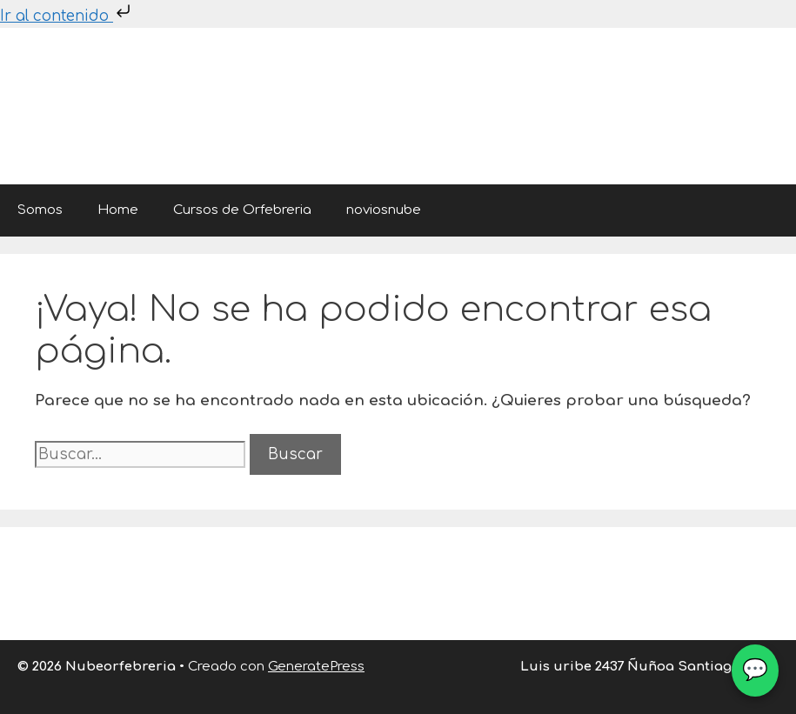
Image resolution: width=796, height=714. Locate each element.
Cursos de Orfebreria (242, 210)
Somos (40, 210)
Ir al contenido (67, 16)
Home (117, 210)
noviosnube (383, 210)
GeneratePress (316, 666)
